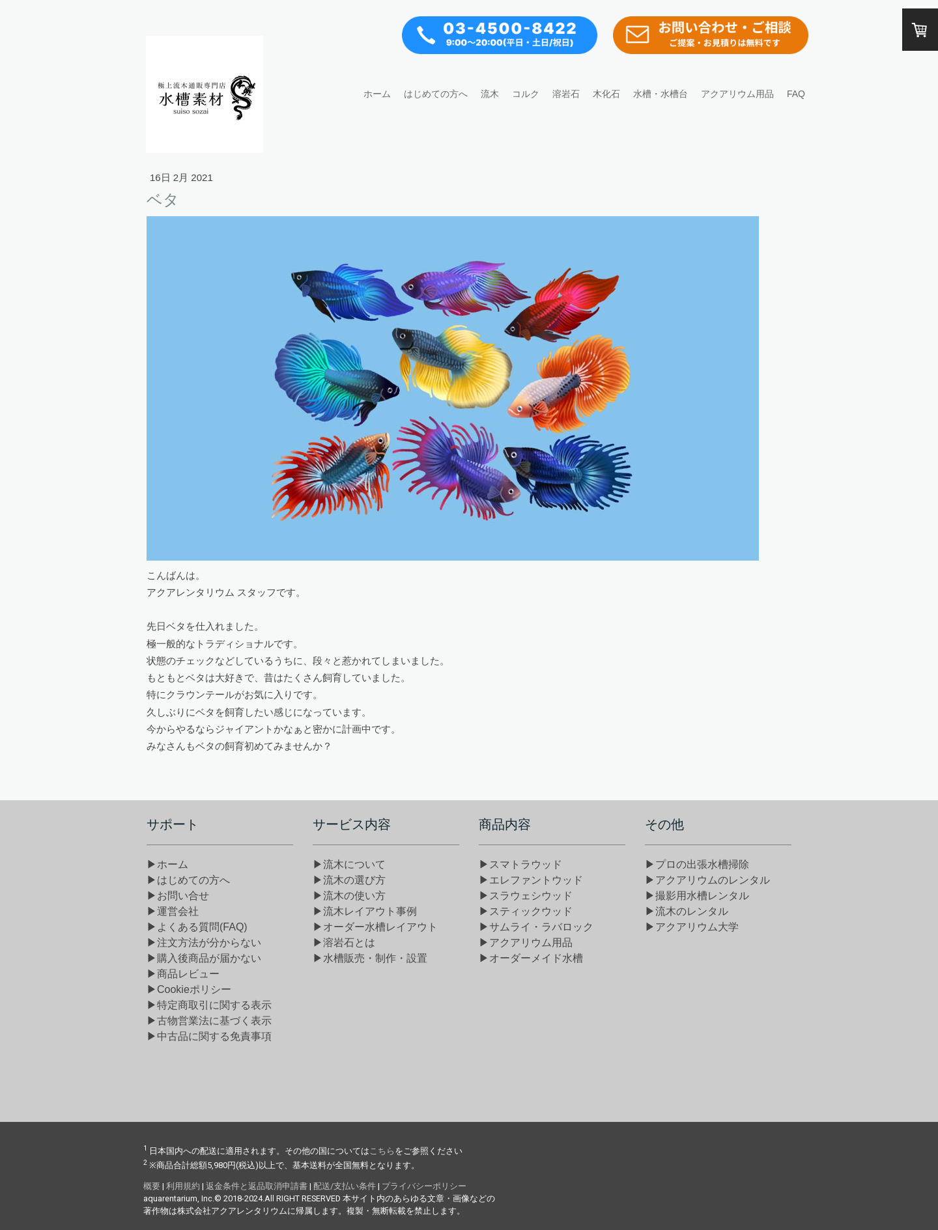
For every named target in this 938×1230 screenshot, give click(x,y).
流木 (490, 94)
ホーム (377, 94)
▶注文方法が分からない (204, 942)
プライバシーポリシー (424, 1186)
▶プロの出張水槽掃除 (697, 864)
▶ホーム (167, 864)
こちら (382, 1151)
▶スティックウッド (526, 911)
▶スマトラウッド (520, 864)
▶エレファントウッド (531, 880)
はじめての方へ (436, 94)
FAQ (796, 94)
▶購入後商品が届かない (204, 958)
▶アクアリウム (526, 942)
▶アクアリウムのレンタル (707, 880)
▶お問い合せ (178, 895)
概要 (151, 1186)
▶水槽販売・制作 (370, 958)
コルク (525, 94)
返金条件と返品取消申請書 (256, 1186)
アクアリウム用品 (737, 94)
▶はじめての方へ (188, 880)
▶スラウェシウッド (526, 895)
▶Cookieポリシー (189, 989)
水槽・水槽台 (660, 94)
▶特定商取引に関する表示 (209, 1005)
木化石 (606, 94)
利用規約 (183, 1186)
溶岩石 (566, 94)
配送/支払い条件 (344, 1186)
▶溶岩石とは (344, 942)
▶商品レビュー (183, 973)
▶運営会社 (173, 911)
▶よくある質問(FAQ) (197, 926)
